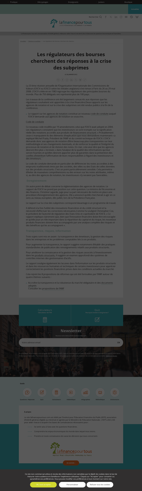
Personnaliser (72, 484)
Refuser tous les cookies (100, 484)
